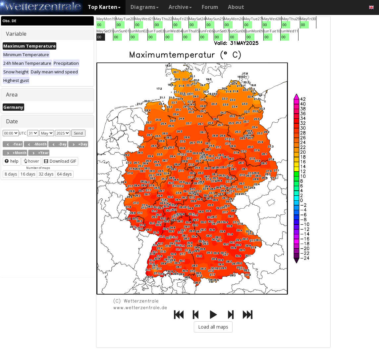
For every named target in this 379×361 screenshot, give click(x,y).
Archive (180, 7)
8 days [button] (11, 174)
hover (31, 161)
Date (12, 121)
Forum (210, 7)
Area (12, 94)
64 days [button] (64, 174)
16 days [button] (28, 174)
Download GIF (60, 161)
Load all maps (213, 327)
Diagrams (145, 7)
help (12, 161)
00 (99, 24)
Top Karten (104, 7)
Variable (16, 33)
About (236, 7)
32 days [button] (46, 174)
